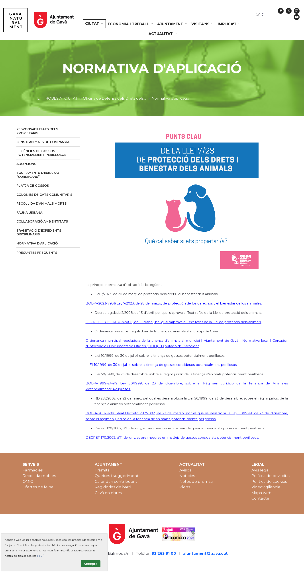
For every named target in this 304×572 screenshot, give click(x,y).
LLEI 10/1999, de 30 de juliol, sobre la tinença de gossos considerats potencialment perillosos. (161, 365)
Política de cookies (269, 481)
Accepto (91, 564)
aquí (40, 555)
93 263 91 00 (164, 553)
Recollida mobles (39, 475)
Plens (184, 487)
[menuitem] (94, 23)
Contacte (260, 498)
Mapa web (261, 493)
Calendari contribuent (116, 481)
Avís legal (260, 470)
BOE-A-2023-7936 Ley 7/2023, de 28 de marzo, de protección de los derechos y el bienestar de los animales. (174, 303)
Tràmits (102, 470)
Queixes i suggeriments (118, 475)
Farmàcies (33, 470)
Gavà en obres (108, 493)
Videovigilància (265, 487)
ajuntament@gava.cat (205, 553)
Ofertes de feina (38, 487)
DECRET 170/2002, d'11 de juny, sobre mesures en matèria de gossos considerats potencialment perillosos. (172, 438)
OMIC (28, 481)
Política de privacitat (270, 475)
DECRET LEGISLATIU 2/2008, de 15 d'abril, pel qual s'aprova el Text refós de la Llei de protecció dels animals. (173, 322)
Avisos (185, 470)
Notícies (187, 475)
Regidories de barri (113, 487)
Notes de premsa (196, 481)
